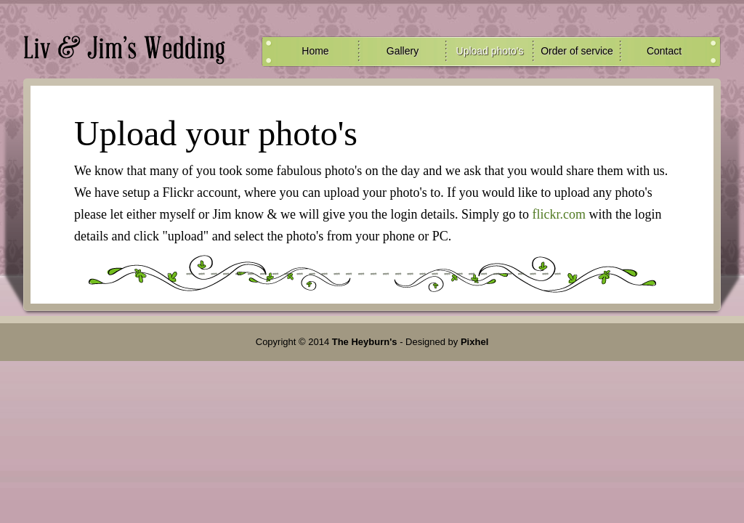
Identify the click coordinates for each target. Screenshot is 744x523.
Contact (664, 51)
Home (315, 51)
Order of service (577, 51)
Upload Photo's (124, 47)
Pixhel (474, 341)
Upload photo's (490, 51)
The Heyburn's (364, 341)
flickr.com (558, 214)
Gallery (402, 51)
